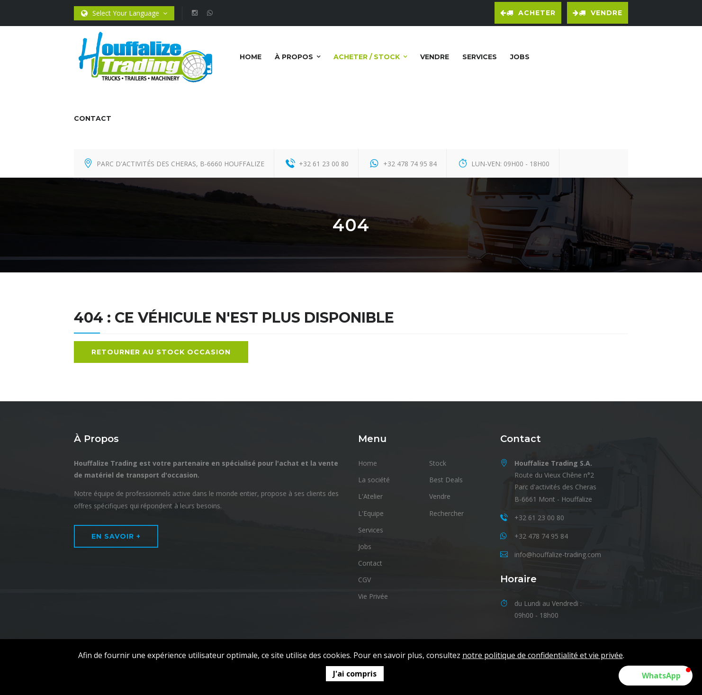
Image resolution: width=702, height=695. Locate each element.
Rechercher (446, 513)
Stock (437, 463)
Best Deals (446, 479)
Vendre (597, 13)
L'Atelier (370, 496)
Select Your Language (124, 13)
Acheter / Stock (366, 57)
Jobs (520, 57)
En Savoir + (116, 536)
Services (479, 57)
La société (374, 479)
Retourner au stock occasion (161, 352)
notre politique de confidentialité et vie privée (542, 655)
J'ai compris (355, 673)
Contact (92, 118)
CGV (364, 579)
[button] (656, 676)
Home (250, 57)
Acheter (528, 13)
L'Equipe (371, 513)
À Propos (294, 57)
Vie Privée (373, 596)
